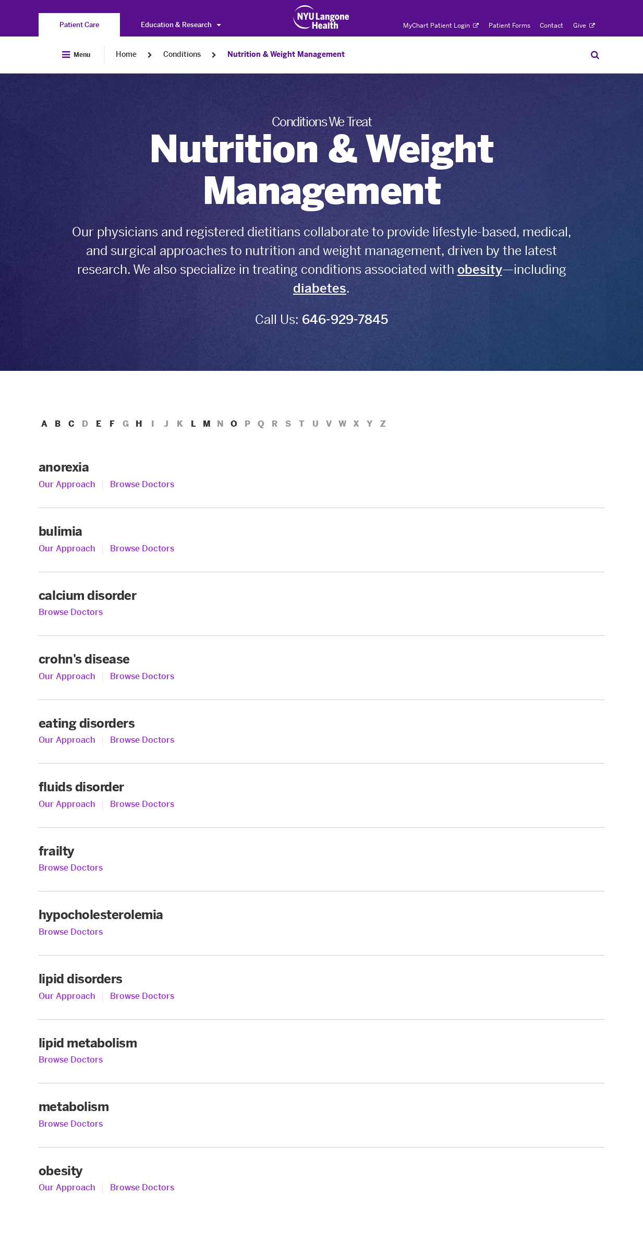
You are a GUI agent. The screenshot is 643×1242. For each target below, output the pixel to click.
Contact (551, 25)
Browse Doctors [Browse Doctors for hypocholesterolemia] (71, 932)
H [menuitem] (142, 424)
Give (584, 25)
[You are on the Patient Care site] (79, 25)
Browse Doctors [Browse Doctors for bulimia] (142, 548)
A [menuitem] (44, 424)
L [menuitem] (199, 424)
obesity (479, 269)
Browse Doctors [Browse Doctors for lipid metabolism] (71, 1060)
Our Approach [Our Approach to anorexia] (67, 484)
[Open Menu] (76, 54)
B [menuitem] (58, 424)
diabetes (319, 288)
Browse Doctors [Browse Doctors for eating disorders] (142, 740)
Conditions (182, 54)
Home (126, 54)
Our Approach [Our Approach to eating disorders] (67, 740)
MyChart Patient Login (441, 25)
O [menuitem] (241, 424)
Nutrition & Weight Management (286, 54)
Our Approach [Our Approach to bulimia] (67, 548)
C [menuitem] (72, 424)
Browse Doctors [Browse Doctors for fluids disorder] (142, 804)
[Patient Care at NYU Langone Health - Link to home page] (321, 17)
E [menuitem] (100, 424)
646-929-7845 (345, 319)
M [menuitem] (213, 424)
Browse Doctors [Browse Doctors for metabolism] (71, 1124)
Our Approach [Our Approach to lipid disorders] (67, 996)
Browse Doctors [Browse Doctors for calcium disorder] (71, 612)
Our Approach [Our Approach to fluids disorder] (67, 804)
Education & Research (181, 25)
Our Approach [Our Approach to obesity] (67, 1187)
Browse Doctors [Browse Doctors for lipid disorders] (142, 996)
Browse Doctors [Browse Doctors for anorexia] (142, 484)
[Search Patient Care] (595, 55)
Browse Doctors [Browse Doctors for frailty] (71, 868)
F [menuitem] (114, 424)
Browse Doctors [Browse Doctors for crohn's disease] (142, 676)
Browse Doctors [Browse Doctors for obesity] (142, 1187)
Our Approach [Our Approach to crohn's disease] (67, 676)
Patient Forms (509, 25)
